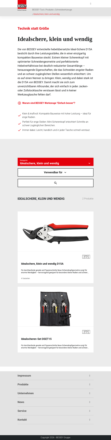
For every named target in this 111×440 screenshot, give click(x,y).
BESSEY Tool (38, 10)
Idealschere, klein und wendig (46, 14)
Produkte (49, 10)
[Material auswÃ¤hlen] (56, 172)
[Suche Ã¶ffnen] (56, 183)
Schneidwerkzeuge (63, 10)
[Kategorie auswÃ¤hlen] (56, 162)
